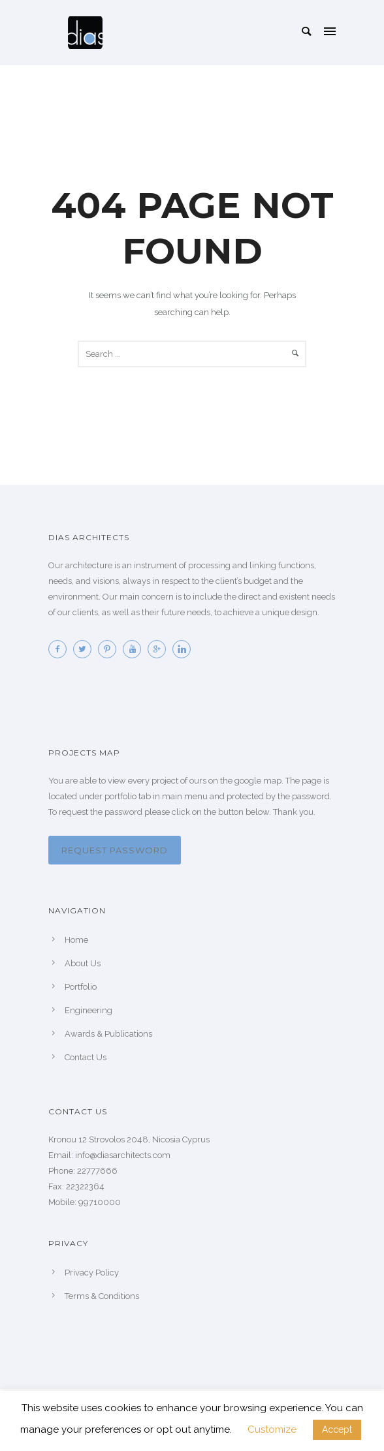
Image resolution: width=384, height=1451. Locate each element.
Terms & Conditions (102, 1296)
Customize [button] (272, 1429)
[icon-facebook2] (60, 649)
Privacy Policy (92, 1272)
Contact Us (85, 1057)
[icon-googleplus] (160, 649)
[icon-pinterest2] (110, 649)
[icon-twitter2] (85, 649)
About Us (83, 963)
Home (76, 940)
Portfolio (81, 987)
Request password (114, 850)
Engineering (88, 1010)
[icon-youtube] (135, 649)
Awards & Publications (108, 1034)
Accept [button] (337, 1429)
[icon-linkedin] (184, 649)
